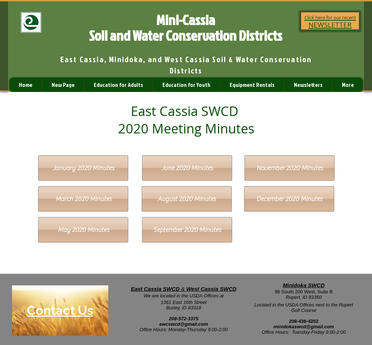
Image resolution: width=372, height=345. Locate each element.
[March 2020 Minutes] (83, 199)
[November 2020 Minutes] (289, 168)
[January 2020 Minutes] (83, 168)
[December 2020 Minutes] (289, 199)
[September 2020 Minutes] (187, 229)
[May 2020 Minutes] (83, 229)
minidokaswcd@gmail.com (304, 326)
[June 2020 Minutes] (187, 168)
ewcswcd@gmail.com (183, 324)
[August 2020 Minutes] (187, 199)
